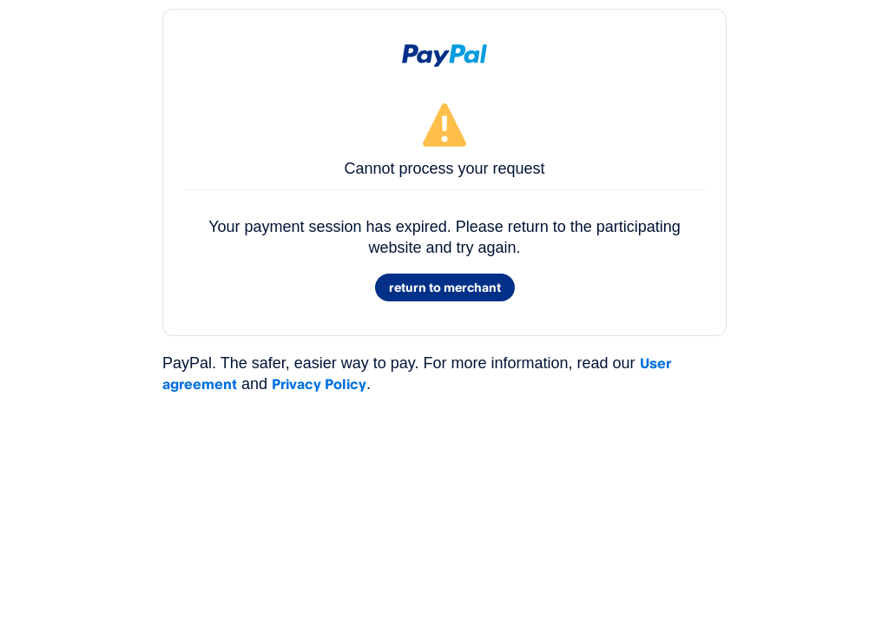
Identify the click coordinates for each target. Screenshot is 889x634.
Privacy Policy (319, 384)
